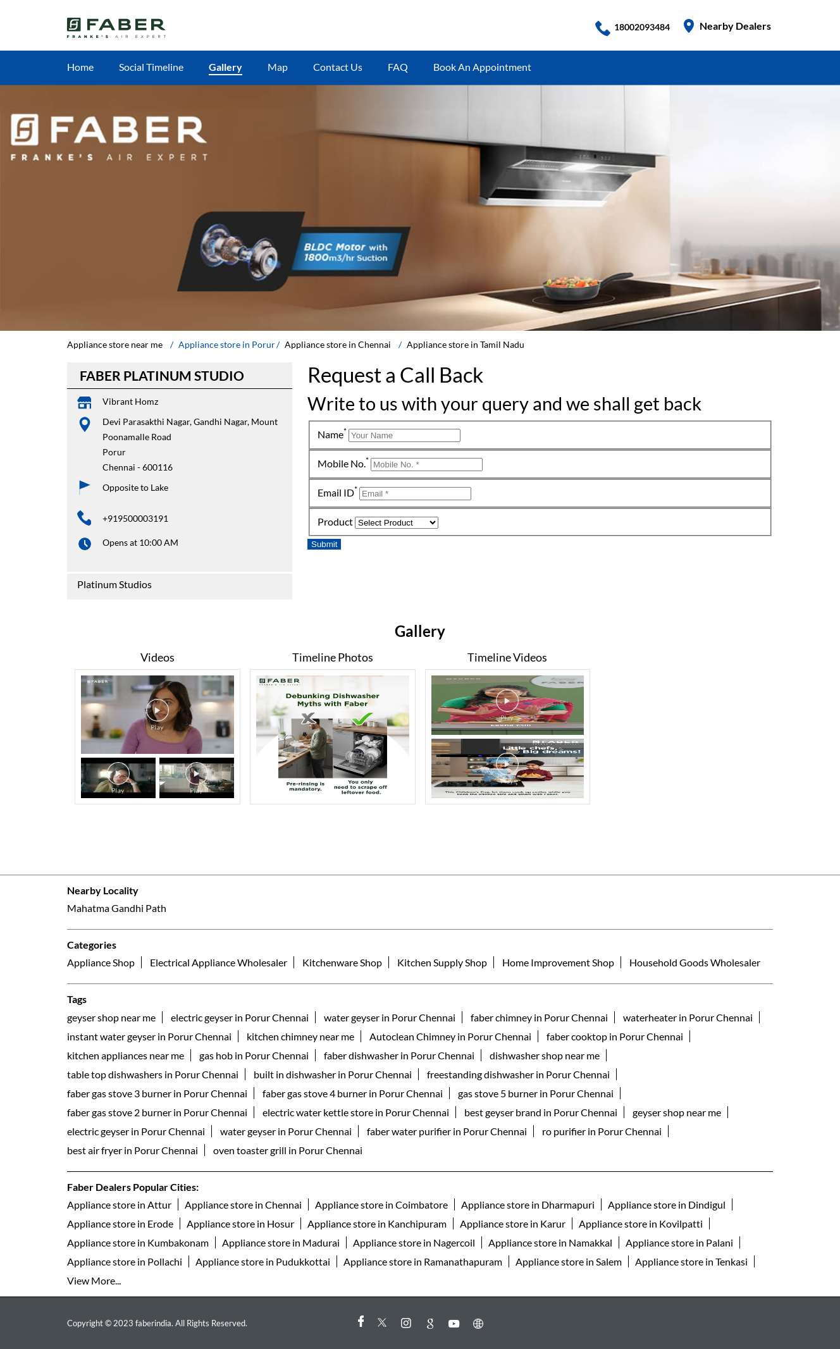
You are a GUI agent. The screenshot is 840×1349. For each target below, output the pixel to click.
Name (332, 434)
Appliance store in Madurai (281, 1242)
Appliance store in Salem (569, 1261)
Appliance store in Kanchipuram (377, 1223)
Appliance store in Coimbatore (381, 1204)
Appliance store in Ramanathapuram (422, 1261)
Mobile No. (343, 463)
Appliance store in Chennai (243, 1204)
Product (335, 521)
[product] (396, 523)
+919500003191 (135, 518)
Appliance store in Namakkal (550, 1242)
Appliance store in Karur (512, 1223)
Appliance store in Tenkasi (691, 1261)
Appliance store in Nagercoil (414, 1242)
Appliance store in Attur (119, 1204)
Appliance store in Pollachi (124, 1261)
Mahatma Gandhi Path (116, 908)
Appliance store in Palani (679, 1242)
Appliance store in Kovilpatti (641, 1223)
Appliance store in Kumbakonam (138, 1242)
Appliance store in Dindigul (667, 1204)
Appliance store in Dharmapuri (528, 1204)
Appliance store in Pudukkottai (262, 1261)
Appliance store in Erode (120, 1223)
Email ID (337, 492)
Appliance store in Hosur (240, 1223)
